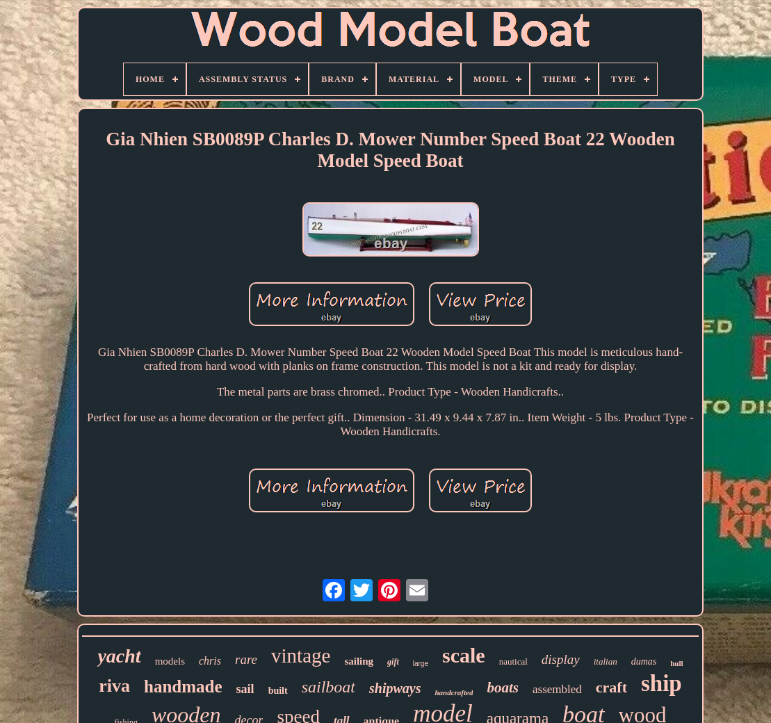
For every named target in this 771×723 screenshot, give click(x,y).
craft (611, 687)
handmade (183, 686)
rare (246, 659)
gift (393, 662)
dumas (644, 661)
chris (210, 661)
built (278, 690)
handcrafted (454, 692)
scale (463, 655)
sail (245, 689)
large (420, 663)
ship (661, 683)
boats (503, 687)
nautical (513, 661)
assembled (557, 689)
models (170, 661)
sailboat (328, 687)
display (561, 659)
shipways (395, 688)
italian (605, 661)
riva (114, 686)
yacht (118, 656)
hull (676, 663)
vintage (300, 655)
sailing (358, 661)
